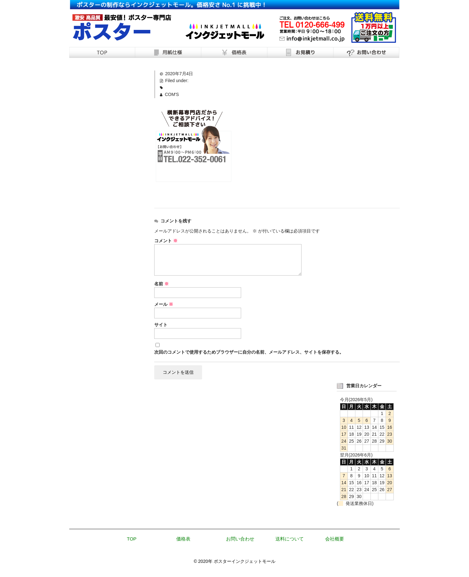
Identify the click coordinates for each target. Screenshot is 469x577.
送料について (289, 539)
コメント (166, 240)
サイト (160, 324)
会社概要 (334, 539)
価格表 (183, 539)
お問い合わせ (240, 539)
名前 (161, 283)
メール (163, 304)
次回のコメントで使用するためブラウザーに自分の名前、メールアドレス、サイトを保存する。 (249, 352)
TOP (132, 539)
